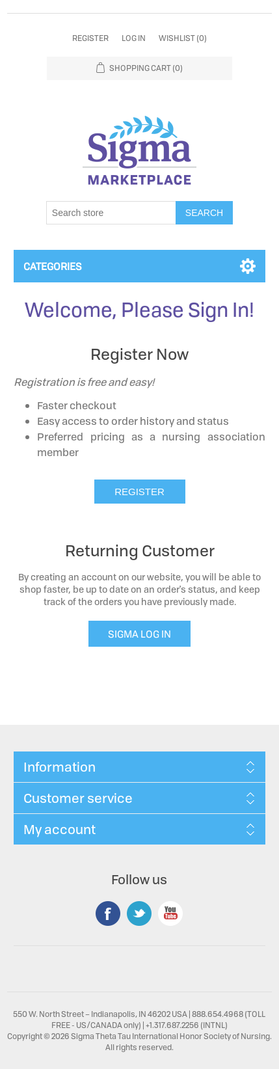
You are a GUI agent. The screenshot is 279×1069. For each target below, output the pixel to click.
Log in (134, 38)
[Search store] (111, 212)
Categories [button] (52, 266)
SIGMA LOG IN (139, 633)
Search (204, 213)
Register (90, 38)
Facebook (108, 913)
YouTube (170, 913)
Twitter (139, 913)
